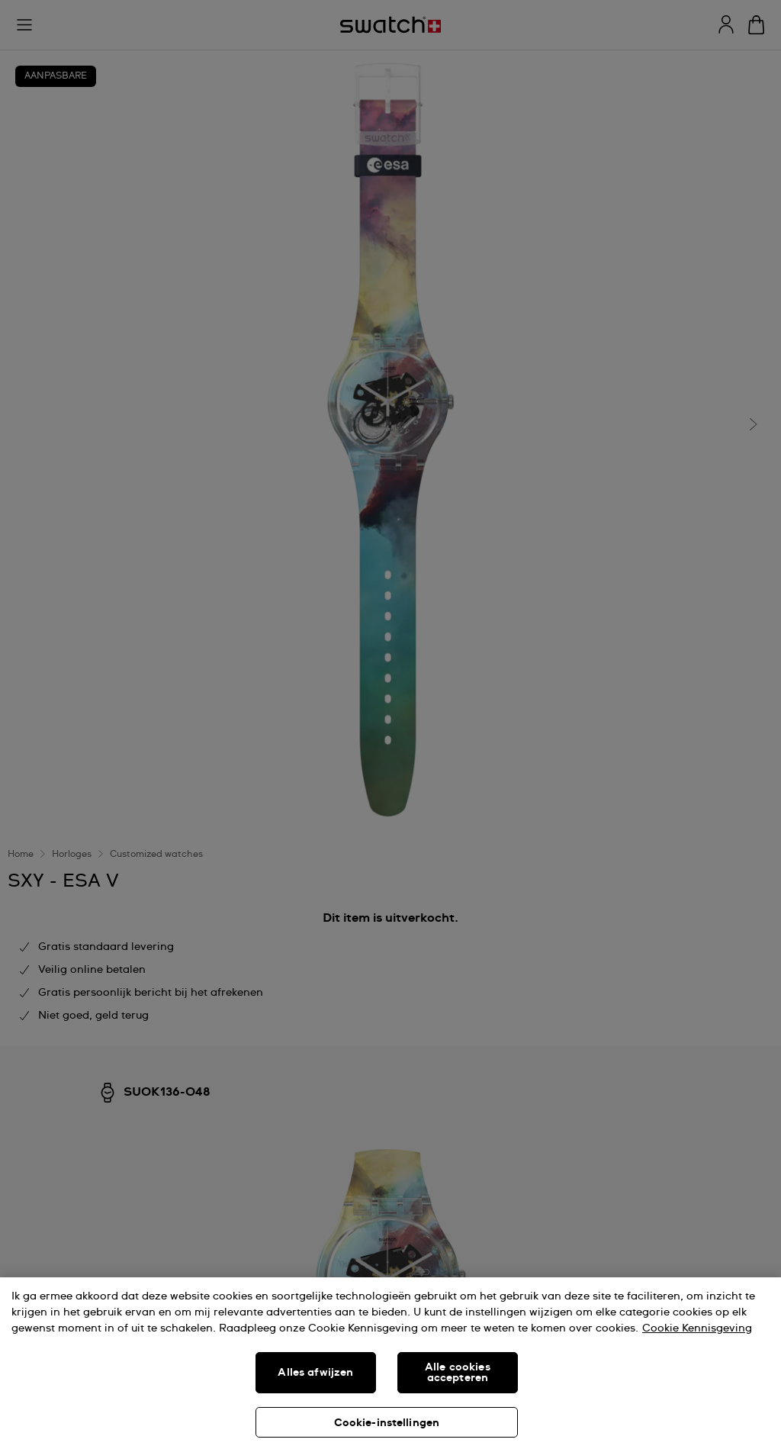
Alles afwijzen (315, 1372)
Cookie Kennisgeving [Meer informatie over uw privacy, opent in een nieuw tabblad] (697, 1328)
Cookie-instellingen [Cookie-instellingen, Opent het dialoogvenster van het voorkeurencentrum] (387, 1423)
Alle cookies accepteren (457, 1372)
